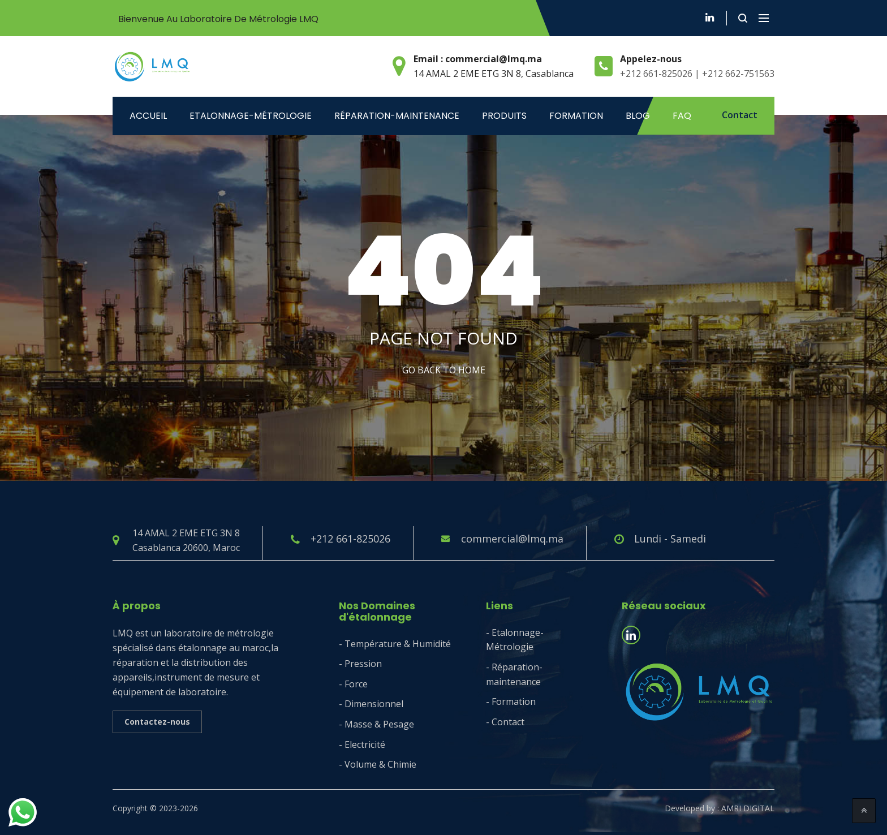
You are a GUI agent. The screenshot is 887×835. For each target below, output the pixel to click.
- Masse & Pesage (376, 724)
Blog (638, 115)
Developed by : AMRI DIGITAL (719, 808)
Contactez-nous (157, 721)
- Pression (360, 663)
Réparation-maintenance (396, 115)
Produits (504, 115)
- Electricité (362, 744)
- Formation (511, 701)
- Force (353, 684)
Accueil (148, 115)
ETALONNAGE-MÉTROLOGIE (251, 115)
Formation (576, 115)
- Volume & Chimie (377, 764)
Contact (739, 115)
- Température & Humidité (395, 644)
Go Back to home (443, 370)
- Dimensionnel (371, 704)
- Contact (505, 722)
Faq (682, 115)
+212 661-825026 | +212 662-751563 (697, 73)
